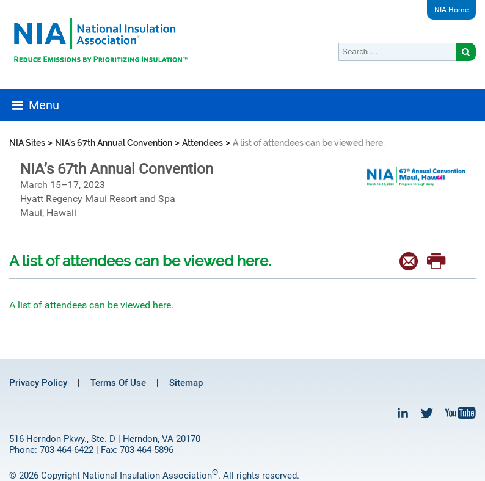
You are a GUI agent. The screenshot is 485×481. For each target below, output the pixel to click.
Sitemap (186, 382)
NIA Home (451, 9)
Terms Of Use (118, 382)
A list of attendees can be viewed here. (91, 305)
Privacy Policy (38, 382)
